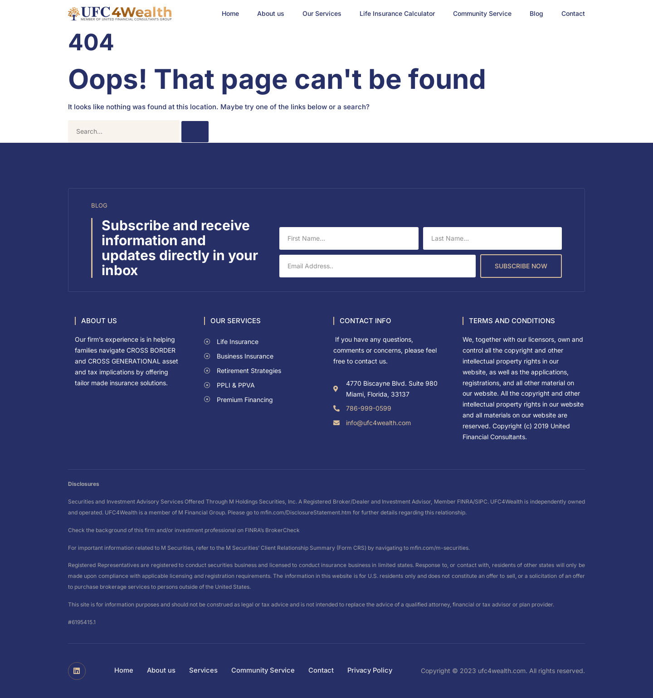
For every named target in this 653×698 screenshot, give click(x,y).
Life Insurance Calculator (397, 13)
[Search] (195, 131)
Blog (536, 13)
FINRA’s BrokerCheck (272, 530)
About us (270, 13)
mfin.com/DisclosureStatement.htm (305, 512)
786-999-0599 (368, 408)
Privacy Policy (371, 670)
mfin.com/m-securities (439, 547)
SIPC (481, 501)
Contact (573, 13)
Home (230, 13)
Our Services (321, 13)
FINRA (465, 501)
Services (201, 670)
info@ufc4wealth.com (378, 423)
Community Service (482, 13)
